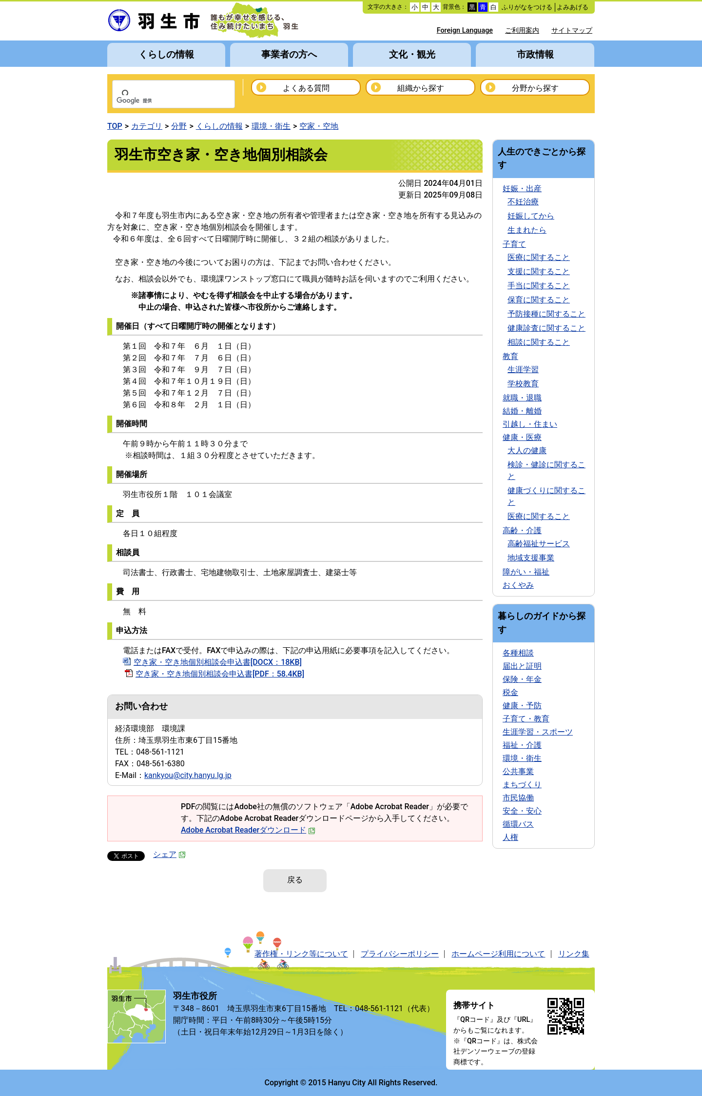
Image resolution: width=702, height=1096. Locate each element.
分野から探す (535, 88)
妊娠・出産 (522, 188)
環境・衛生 (271, 126)
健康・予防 (522, 705)
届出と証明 (522, 666)
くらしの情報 (166, 54)
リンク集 (573, 953)
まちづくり (522, 784)
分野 (179, 126)
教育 (510, 356)
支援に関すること (538, 271)
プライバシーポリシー (400, 953)
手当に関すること (538, 285)
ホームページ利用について (498, 953)
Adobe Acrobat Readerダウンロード (248, 830)
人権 (510, 837)
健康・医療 (522, 437)
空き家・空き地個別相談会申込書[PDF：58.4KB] (220, 673)
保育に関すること (538, 299)
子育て (514, 244)
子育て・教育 (526, 718)
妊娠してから (530, 215)
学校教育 (523, 383)
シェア (169, 854)
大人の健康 (526, 450)
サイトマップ (571, 30)
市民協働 (518, 797)
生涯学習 (523, 369)
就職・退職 (522, 397)
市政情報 (535, 54)
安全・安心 (522, 811)
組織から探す (420, 88)
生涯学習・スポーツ (538, 732)
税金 (510, 692)
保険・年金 (522, 679)
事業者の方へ (289, 54)
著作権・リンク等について (301, 953)
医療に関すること (538, 257)
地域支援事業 (530, 557)
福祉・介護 (522, 745)
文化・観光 (412, 54)
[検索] (161, 101)
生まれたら (526, 230)
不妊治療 (523, 201)
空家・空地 (318, 126)
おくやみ (518, 585)
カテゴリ (146, 126)
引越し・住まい (530, 424)
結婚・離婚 (522, 411)
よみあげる (572, 7)
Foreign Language (465, 30)
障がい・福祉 (526, 572)
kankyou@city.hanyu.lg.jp (188, 775)
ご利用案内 (522, 30)
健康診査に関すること (546, 328)
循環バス (518, 824)
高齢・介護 (522, 530)
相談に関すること (538, 342)
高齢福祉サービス (538, 543)
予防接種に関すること (546, 314)
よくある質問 (306, 88)
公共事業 (518, 771)
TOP (114, 126)
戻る (295, 879)
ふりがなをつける (527, 7)
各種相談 (518, 653)
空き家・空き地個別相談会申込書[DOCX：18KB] (218, 662)
